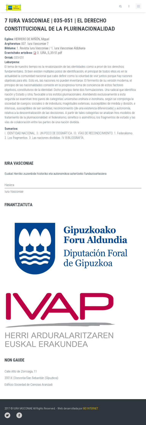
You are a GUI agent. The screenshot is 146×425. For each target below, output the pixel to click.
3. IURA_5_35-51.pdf (49, 53)
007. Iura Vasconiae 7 (34, 43)
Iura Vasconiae (14, 191)
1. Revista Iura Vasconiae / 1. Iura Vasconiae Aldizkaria (51, 48)
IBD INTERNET (90, 408)
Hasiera (9, 185)
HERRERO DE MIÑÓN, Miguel (31, 39)
